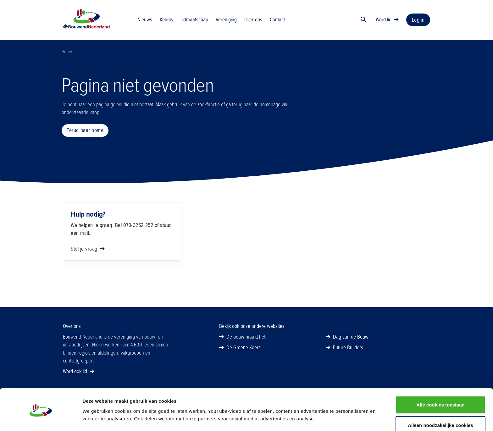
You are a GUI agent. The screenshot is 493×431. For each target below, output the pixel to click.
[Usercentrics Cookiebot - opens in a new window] (40, 418)
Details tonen (340, 418)
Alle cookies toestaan (440, 384)
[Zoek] (364, 20)
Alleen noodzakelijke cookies (440, 405)
